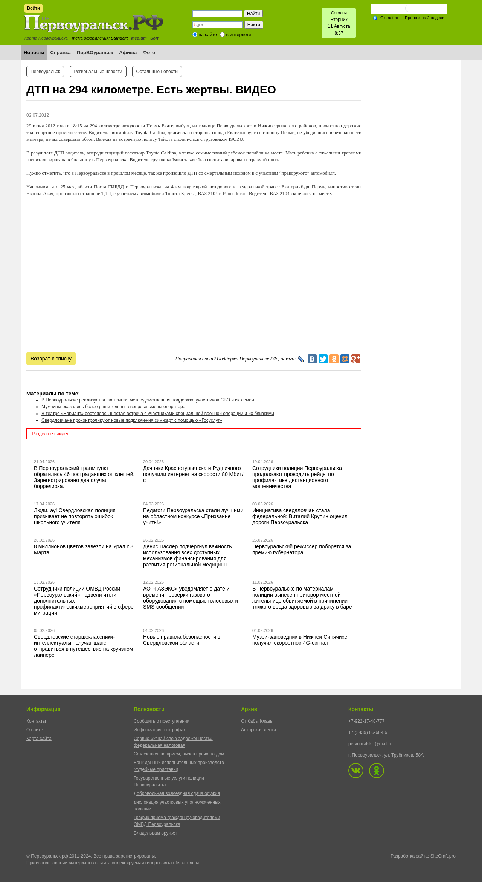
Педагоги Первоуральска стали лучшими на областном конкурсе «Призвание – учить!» (193, 516)
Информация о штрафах (160, 729)
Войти (33, 8)
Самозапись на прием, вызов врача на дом (179, 754)
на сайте (208, 34)
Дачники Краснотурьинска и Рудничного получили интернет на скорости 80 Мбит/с (193, 474)
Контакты (36, 721)
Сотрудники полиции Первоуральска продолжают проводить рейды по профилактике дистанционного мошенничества (297, 477)
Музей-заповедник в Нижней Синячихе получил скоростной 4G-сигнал (299, 640)
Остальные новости (157, 71)
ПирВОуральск (95, 52)
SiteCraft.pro (443, 856)
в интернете (238, 34)
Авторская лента (258, 729)
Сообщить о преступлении (161, 721)
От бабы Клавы (257, 721)
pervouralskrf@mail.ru (370, 743)
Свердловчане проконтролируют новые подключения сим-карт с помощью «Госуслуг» (131, 420)
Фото (149, 52)
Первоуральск (45, 71)
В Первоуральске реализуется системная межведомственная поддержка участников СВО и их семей (147, 400)
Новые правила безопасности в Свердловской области (181, 640)
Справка (60, 52)
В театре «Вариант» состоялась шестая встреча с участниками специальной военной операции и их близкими (157, 413)
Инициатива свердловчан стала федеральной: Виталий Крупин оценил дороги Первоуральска (300, 516)
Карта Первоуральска (46, 38)
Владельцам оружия (155, 833)
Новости (34, 52)
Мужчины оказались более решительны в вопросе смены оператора (113, 406)
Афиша (128, 52)
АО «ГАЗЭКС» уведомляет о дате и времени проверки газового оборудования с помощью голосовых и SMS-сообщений (190, 598)
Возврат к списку (51, 359)
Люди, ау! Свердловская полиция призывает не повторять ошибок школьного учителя (75, 516)
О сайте (34, 729)
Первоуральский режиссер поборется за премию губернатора (301, 549)
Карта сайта (39, 738)
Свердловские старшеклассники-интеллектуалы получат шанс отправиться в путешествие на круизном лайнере (83, 646)
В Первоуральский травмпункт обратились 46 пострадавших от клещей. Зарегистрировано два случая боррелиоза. (84, 477)
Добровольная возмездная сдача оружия (177, 793)
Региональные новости (98, 71)
